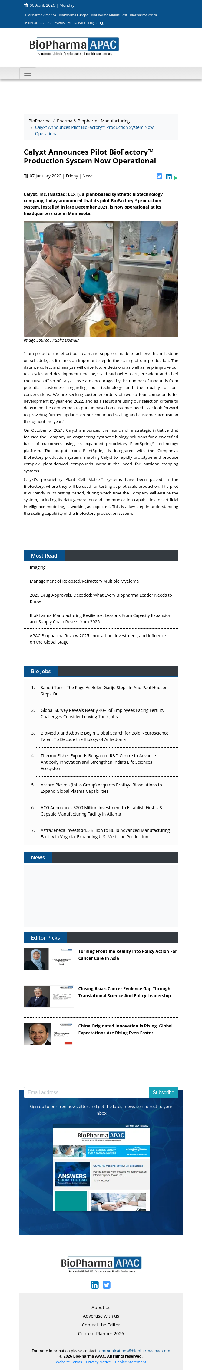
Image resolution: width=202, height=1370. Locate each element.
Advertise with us (101, 1316)
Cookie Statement (130, 1362)
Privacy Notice (98, 1362)
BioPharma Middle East (109, 14)
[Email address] (86, 1092)
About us (100, 1307)
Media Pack (76, 22)
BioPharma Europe (73, 14)
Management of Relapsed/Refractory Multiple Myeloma (84, 582)
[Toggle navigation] (27, 73)
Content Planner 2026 (101, 1333)
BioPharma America (40, 14)
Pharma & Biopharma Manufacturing (93, 121)
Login (92, 22)
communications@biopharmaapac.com (133, 1350)
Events (60, 22)
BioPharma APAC (38, 22)
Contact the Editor (101, 1324)
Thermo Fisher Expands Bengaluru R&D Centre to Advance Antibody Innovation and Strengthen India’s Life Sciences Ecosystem (98, 762)
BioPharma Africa (143, 14)
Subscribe (163, 1092)
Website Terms (69, 1362)
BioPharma (40, 121)
